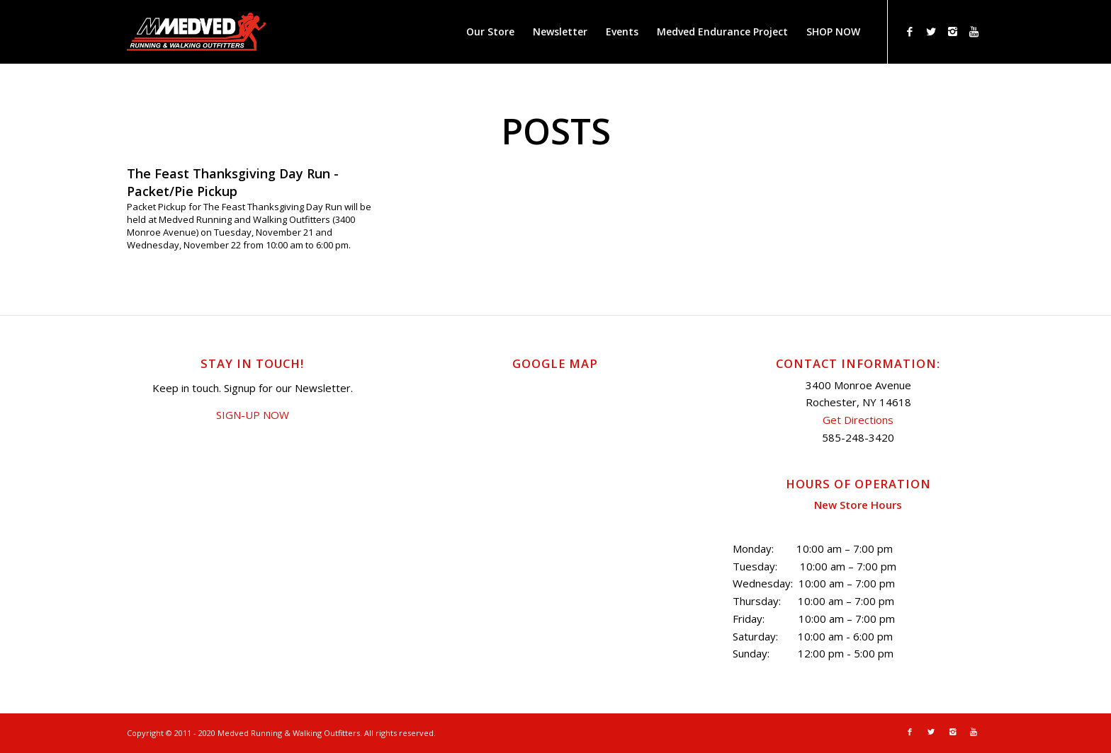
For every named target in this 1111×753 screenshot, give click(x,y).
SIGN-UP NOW (252, 415)
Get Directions (858, 420)
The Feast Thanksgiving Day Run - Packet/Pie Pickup (233, 182)
